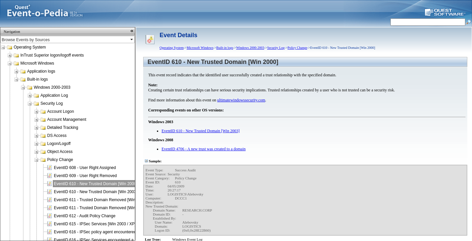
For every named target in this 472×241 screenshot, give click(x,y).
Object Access (60, 151)
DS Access (57, 135)
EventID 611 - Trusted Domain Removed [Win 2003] (100, 208)
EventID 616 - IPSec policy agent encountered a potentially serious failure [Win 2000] (129, 232)
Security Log (51, 103)
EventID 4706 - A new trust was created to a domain (204, 149)
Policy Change (60, 159)
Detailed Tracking (62, 127)
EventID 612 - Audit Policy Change (84, 216)
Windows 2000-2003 (52, 87)
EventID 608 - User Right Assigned (85, 167)
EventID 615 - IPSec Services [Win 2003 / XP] (95, 224)
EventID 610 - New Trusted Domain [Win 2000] (95, 183)
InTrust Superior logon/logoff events (52, 55)
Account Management (66, 119)
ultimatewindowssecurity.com (241, 100)
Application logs (41, 71)
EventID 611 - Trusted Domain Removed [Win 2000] (100, 199)
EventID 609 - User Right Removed (85, 175)
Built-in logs (37, 79)
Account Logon (60, 111)
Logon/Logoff (59, 143)
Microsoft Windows (37, 63)
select (132, 39)
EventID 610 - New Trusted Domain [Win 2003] (95, 191)
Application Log (54, 95)
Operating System (30, 47)
